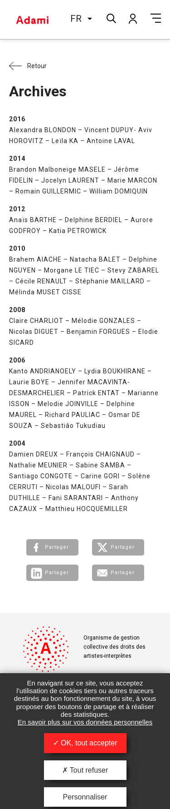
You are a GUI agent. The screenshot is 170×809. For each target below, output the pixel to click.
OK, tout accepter (85, 743)
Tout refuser (85, 770)
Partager (57, 547)
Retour (37, 65)
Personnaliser (85, 797)
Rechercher (110, 17)
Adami (32, 19)
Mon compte (132, 18)
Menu (156, 18)
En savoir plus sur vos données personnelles (85, 722)
